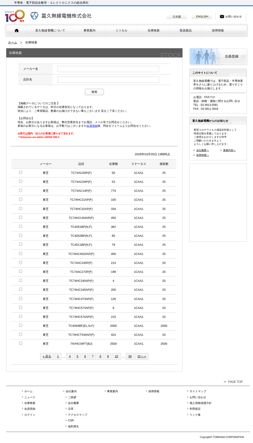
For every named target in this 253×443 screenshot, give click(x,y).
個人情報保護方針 (201, 403)
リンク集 (195, 414)
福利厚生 (73, 426)
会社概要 (73, 403)
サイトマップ (198, 391)
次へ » (142, 356)
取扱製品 (186, 30)
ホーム (12, 42)
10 (116, 356)
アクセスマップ (77, 414)
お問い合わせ (198, 397)
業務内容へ (229, 150)
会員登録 (92, 125)
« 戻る (47, 356)
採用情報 (218, 30)
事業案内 (90, 30)
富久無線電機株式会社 (61, 16)
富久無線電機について (50, 30)
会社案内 (71, 391)
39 (130, 356)
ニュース (29, 397)
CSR (71, 420)
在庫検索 (154, 30)
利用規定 (195, 408)
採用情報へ (202, 155)
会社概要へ (202, 150)
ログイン (29, 414)
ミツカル (121, 30)
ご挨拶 (72, 397)
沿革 (70, 408)
